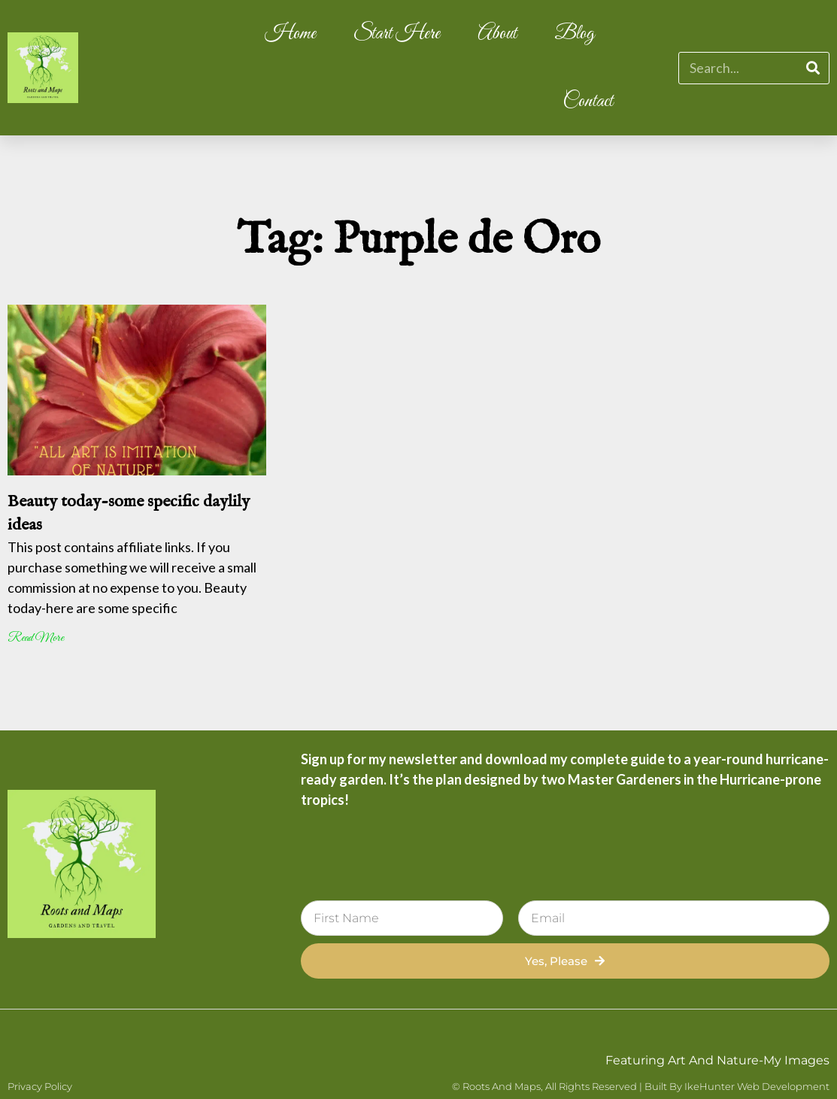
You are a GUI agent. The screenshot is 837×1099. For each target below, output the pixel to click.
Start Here (396, 34)
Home (290, 34)
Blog (574, 34)
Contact (588, 101)
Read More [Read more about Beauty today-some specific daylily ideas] (36, 638)
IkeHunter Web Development (756, 1086)
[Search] (812, 68)
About (497, 34)
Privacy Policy (40, 1086)
